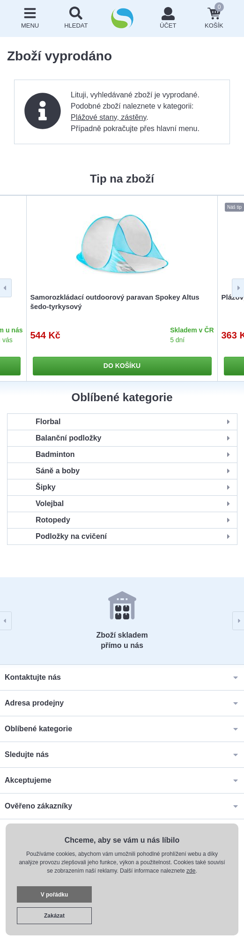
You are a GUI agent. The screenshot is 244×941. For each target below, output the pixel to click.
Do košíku (122, 365)
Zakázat (54, 915)
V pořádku (54, 894)
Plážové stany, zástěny (108, 117)
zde (190, 870)
